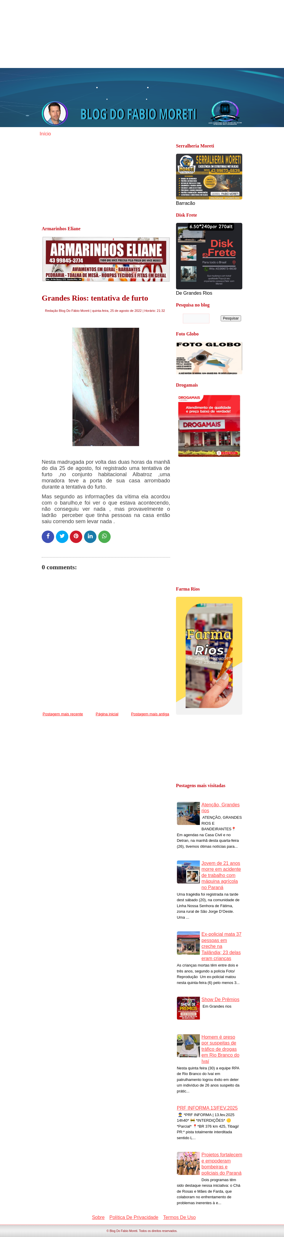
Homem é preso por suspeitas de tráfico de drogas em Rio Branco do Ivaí (220, 1049)
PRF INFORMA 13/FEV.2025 (207, 1107)
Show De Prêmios (220, 999)
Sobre (98, 1217)
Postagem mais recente (63, 714)
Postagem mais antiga (150, 714)
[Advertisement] (142, 34)
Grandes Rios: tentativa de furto (95, 298)
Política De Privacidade (133, 1217)
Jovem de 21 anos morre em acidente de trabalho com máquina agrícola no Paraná (221, 875)
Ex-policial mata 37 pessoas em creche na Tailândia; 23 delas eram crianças (221, 946)
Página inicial (107, 714)
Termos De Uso (179, 1217)
